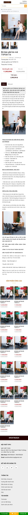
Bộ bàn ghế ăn (7, 9)
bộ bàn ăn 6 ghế (9, 270)
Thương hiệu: (5, 59)
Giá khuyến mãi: (7, 69)
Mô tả (3, 84)
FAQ (2, 492)
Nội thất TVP (12, 59)
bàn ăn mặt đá (19, 270)
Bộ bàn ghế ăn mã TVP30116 (10, 11)
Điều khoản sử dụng (6, 484)
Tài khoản (4, 499)
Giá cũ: (20, 69)
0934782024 (14, 438)
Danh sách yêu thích (7, 504)
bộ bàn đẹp (16, 272)
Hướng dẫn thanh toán (7, 481)
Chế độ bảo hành (6, 489)
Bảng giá (10, 84)
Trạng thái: (4, 64)
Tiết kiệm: (14, 75)
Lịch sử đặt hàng (6, 502)
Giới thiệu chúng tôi (6, 479)
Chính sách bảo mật (6, 487)
